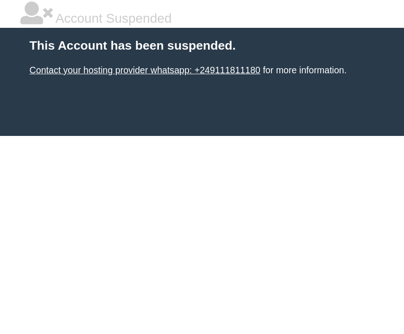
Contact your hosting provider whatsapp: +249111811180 (145, 70)
